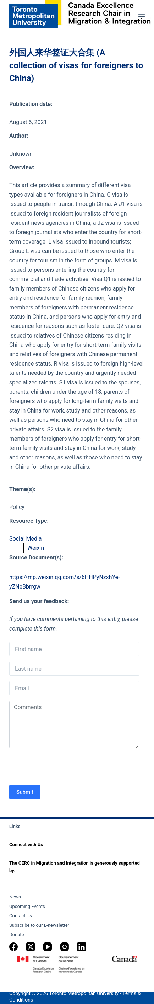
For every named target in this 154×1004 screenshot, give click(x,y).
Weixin (35, 548)
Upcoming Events (27, 906)
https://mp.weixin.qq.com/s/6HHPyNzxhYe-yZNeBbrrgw (64, 582)
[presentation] (63, 767)
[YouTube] (47, 946)
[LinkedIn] (81, 946)
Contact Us (20, 915)
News (15, 896)
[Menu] (141, 14)
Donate (16, 934)
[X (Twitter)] (30, 946)
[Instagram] (64, 946)
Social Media (25, 538)
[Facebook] (13, 946)
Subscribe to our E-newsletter (39, 925)
